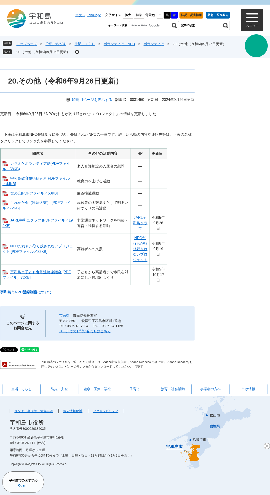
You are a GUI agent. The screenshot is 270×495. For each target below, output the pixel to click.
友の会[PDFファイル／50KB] (34, 193)
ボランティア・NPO (119, 44)
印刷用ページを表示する (92, 100)
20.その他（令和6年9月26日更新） (43, 52)
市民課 (64, 315)
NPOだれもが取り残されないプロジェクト (140, 249)
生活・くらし (85, 44)
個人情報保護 (72, 411)
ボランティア (154, 44)
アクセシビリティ (105, 411)
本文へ (80, 15)
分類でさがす (55, 44)
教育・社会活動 (173, 389)
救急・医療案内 (218, 15)
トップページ (26, 44)
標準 (139, 15)
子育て (135, 389)
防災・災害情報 (191, 15)
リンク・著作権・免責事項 (33, 411)
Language (94, 15)
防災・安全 (59, 389)
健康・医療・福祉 (97, 389)
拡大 (128, 15)
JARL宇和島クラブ (140, 223)
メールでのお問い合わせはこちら (85, 331)
